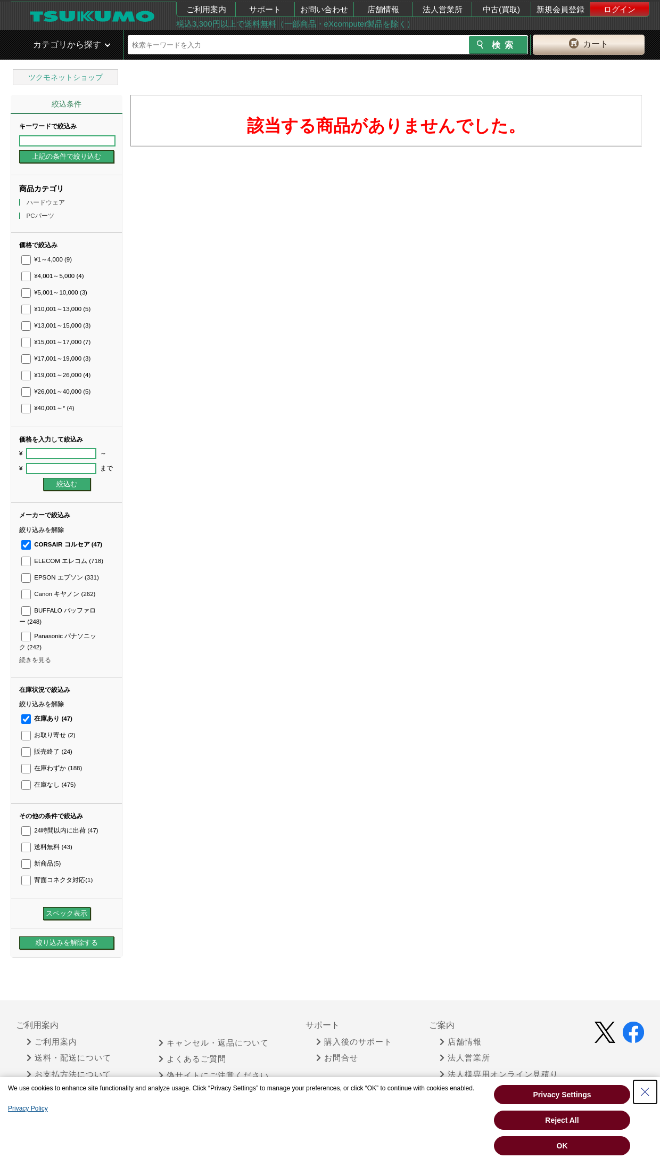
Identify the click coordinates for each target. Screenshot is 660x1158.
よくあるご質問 (192, 1059)
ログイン (620, 9)
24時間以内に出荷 (59, 830)
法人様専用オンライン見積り (499, 1074)
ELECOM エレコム (62, 561)
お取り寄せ (48, 735)
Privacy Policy (28, 1108)
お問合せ (337, 1058)
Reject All (562, 1120)
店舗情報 (383, 9)
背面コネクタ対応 (57, 880)
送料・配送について (69, 1058)
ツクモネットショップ (65, 77)
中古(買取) (501, 9)
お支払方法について (69, 1074)
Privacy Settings (562, 1094)
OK (562, 1145)
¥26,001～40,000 (55, 391)
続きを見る (35, 660)
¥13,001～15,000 (55, 325)
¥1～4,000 (46, 259)
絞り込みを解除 (41, 530)
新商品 (41, 863)
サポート (265, 9)
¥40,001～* (48, 408)
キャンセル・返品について (214, 1043)
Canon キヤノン (58, 594)
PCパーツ (41, 216)
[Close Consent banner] (645, 1092)
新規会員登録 (560, 9)
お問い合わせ (324, 9)
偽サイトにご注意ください (214, 1075)
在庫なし (48, 784)
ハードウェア (47, 202)
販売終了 (46, 751)
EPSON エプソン (60, 577)
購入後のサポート (354, 1042)
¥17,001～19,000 (55, 358)
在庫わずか (51, 768)
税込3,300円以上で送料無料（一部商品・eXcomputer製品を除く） (295, 23)
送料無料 (46, 847)
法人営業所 (443, 9)
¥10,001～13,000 (55, 309)
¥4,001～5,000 (52, 276)
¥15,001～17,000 (55, 342)
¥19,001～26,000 (55, 375)
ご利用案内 (206, 9)
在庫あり (46, 718)
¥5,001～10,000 (54, 292)
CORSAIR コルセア (61, 544)
